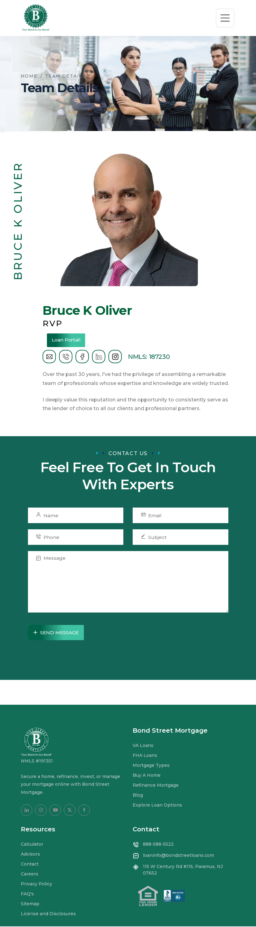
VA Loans (143, 746)
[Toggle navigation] (225, 18)
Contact (30, 864)
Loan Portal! (69, 340)
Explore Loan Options (157, 805)
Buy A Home (147, 776)
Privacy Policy (36, 884)
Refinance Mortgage (156, 786)
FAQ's (27, 894)
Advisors (30, 854)
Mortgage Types (151, 766)
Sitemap (30, 904)
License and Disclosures (48, 914)
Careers (29, 874)
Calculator (32, 845)
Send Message (55, 633)
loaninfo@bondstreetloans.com (178, 856)
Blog (138, 795)
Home (29, 76)
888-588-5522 (158, 845)
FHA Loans (145, 756)
